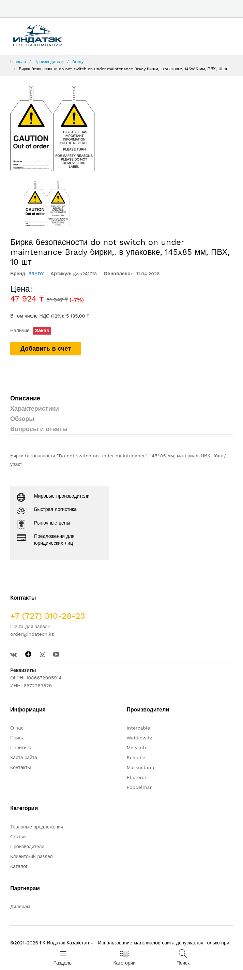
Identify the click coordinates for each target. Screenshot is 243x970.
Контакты (20, 767)
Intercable (138, 728)
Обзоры (22, 418)
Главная (18, 61)
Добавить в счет (45, 348)
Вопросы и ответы (38, 428)
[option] (121, 128)
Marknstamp (141, 767)
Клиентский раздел (31, 856)
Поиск (17, 737)
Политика (20, 747)
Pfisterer (137, 777)
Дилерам (20, 906)
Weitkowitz (139, 737)
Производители (49, 61)
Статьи (18, 836)
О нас (16, 728)
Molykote (137, 747)
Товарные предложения (36, 826)
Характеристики (34, 408)
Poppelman (140, 787)
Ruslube (136, 757)
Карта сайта (23, 757)
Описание (25, 398)
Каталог (19, 866)
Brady (77, 61)
